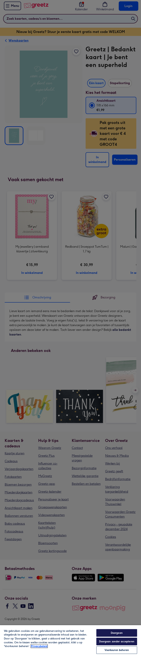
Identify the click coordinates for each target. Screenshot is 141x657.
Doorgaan (117, 632)
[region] (70, 641)
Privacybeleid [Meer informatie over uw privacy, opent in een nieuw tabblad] (39, 646)
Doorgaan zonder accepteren (116, 641)
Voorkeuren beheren (117, 650)
